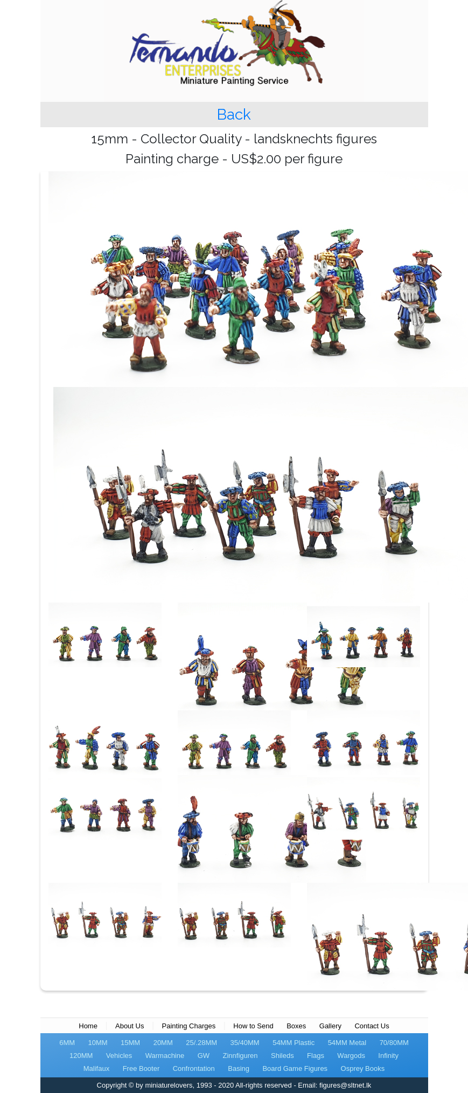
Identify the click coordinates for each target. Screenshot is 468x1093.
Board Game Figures (294, 1068)
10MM (98, 1043)
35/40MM (245, 1043)
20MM (163, 1043)
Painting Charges (189, 1026)
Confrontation (194, 1068)
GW (203, 1056)
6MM (67, 1043)
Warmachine (164, 1056)
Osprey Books (363, 1068)
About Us (129, 1026)
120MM (81, 1056)
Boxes (296, 1026)
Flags (315, 1056)
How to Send (253, 1026)
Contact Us (371, 1026)
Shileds (282, 1056)
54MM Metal (347, 1043)
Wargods (351, 1056)
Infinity (388, 1056)
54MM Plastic (294, 1043)
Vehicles (119, 1056)
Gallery (330, 1026)
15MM (130, 1043)
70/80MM (394, 1043)
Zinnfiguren (240, 1056)
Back (234, 114)
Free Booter (141, 1068)
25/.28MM (201, 1043)
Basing (238, 1068)
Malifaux (96, 1068)
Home (88, 1026)
